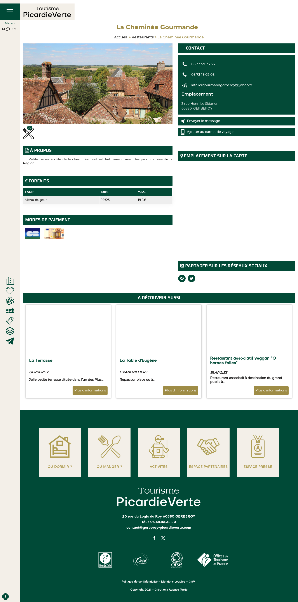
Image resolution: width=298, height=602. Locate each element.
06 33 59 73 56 (203, 64)
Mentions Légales (173, 582)
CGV (192, 582)
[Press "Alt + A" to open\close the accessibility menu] (5, 596)
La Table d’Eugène (138, 361)
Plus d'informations (90, 390)
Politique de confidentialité (140, 582)
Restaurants (143, 37)
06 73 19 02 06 (202, 74)
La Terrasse (40, 361)
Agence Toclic (178, 590)
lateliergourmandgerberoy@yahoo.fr (221, 85)
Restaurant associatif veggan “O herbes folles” (243, 361)
